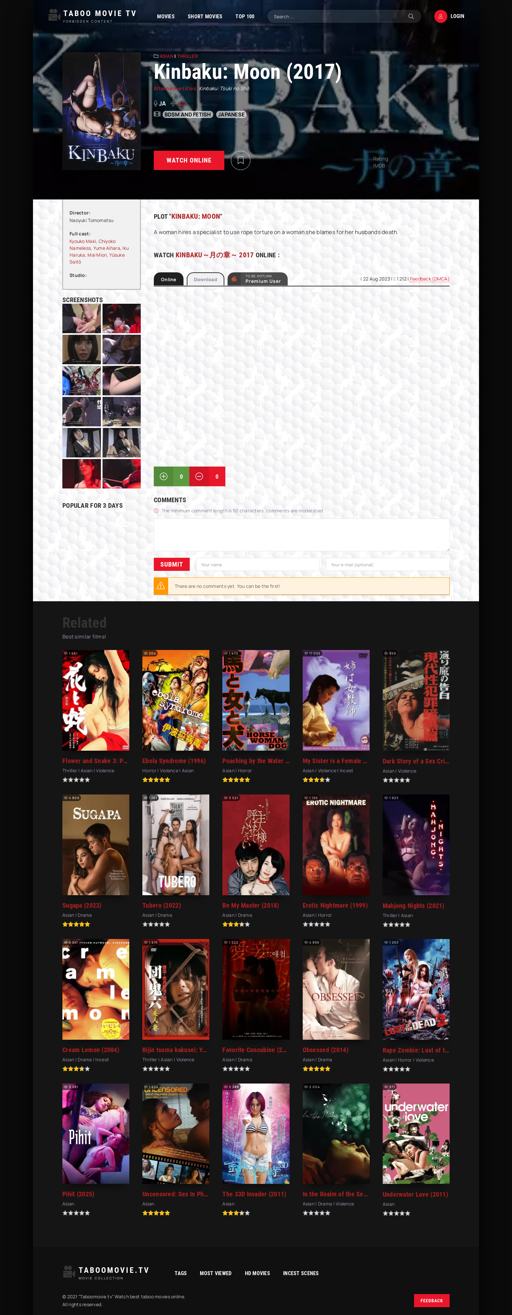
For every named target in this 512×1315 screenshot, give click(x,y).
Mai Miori (97, 255)
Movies (161, 16)
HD (181, 103)
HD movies (247, 1273)
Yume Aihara (106, 248)
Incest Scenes (291, 1273)
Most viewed (205, 1273)
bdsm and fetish (188, 114)
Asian (166, 56)
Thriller (187, 56)
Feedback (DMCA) (430, 279)
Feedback (432, 1300)
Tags (171, 1273)
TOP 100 (240, 16)
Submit (171, 564)
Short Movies (200, 16)
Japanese (231, 114)
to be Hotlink (263, 279)
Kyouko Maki (83, 241)
